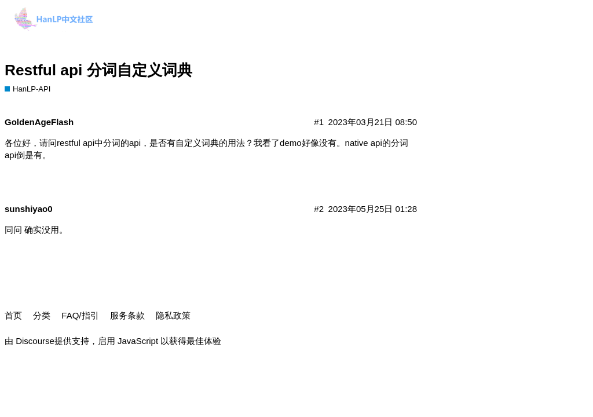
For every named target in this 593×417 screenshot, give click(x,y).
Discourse (35, 341)
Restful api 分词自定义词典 (98, 70)
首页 (13, 315)
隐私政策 (173, 315)
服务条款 (127, 315)
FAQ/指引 (79, 315)
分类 (41, 315)
